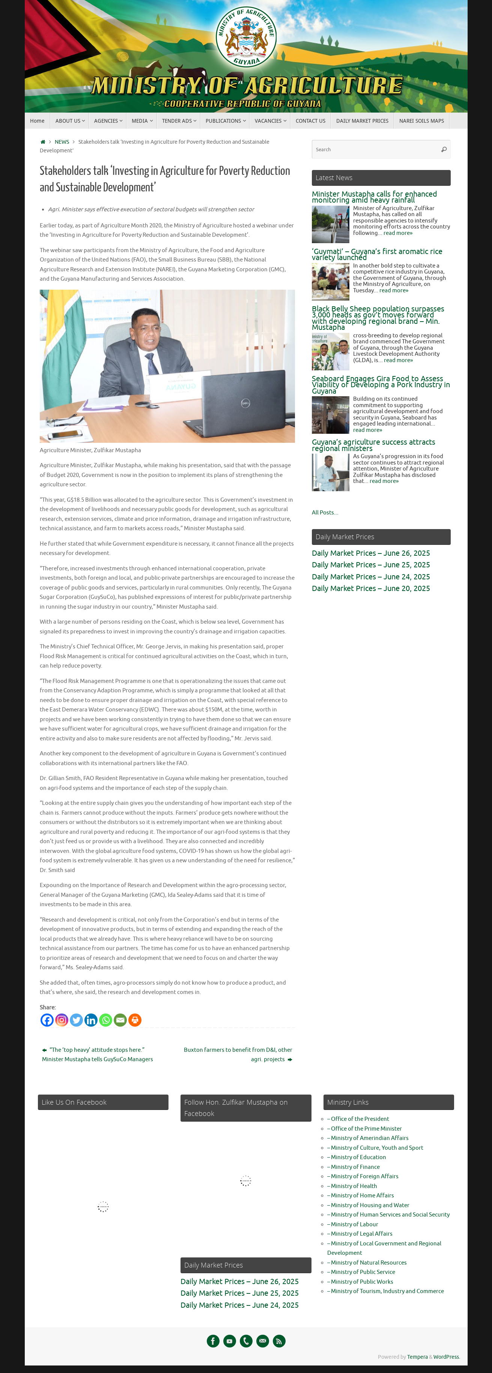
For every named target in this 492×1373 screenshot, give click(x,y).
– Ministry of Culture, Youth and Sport (375, 1148)
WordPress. (446, 1357)
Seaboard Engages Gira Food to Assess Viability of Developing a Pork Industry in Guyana (381, 385)
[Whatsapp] (105, 1020)
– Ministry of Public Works (360, 1282)
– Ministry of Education (356, 1157)
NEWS (62, 142)
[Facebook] (47, 1020)
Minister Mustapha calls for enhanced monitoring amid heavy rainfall (374, 197)
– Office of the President (358, 1119)
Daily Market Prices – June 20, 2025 (371, 588)
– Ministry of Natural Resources (367, 1262)
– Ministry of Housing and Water (368, 1205)
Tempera (417, 1357)
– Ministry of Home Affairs (360, 1195)
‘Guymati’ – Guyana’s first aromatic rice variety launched (377, 255)
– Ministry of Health (352, 1186)
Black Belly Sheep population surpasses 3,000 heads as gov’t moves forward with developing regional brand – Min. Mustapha (378, 318)
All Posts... (325, 512)
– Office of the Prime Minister (364, 1128)
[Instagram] (61, 1020)
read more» (398, 233)
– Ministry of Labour (352, 1224)
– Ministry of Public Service (361, 1272)
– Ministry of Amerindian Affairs (368, 1138)
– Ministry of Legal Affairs (360, 1234)
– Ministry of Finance (353, 1167)
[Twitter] (76, 1020)
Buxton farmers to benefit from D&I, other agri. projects (238, 1055)
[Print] (134, 1020)
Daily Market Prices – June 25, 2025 (371, 565)
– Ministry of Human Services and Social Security (388, 1214)
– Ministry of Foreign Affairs (363, 1176)
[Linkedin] (91, 1020)
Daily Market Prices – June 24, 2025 (371, 577)
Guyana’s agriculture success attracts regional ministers (373, 445)
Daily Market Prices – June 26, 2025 (371, 553)
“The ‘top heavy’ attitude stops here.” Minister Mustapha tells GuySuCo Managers (97, 1055)
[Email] (120, 1020)
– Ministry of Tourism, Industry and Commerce (385, 1291)
